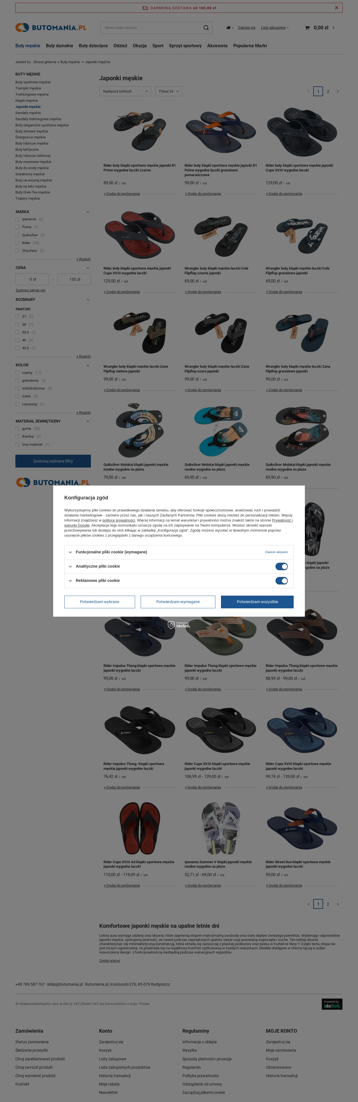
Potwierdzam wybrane (99, 602)
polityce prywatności (119, 520)
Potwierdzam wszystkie (257, 602)
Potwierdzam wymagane (178, 602)
